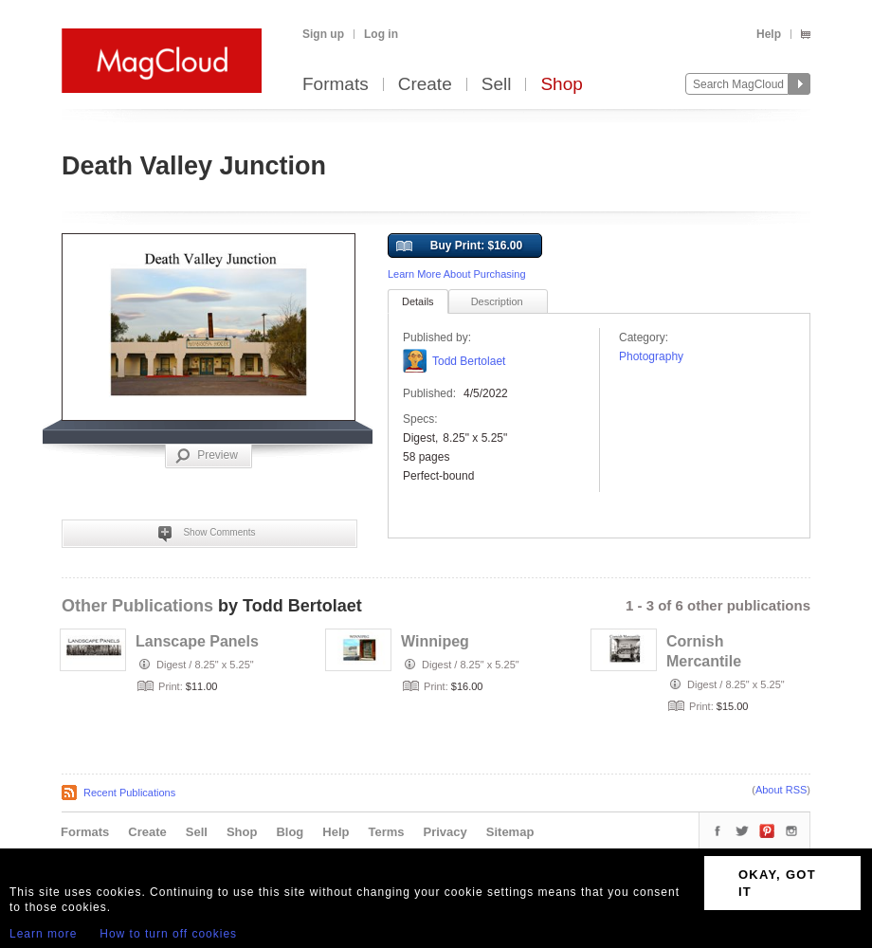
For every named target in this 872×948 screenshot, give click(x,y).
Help (768, 34)
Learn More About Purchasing (457, 274)
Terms (386, 832)
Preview (206, 456)
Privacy (445, 832)
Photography (651, 356)
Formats (335, 85)
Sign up (323, 34)
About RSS (781, 789)
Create (425, 85)
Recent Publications (129, 792)
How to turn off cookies (168, 933)
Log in (381, 34)
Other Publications (137, 605)
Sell (496, 85)
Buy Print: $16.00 (459, 246)
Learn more (43, 933)
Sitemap (510, 832)
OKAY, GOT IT (777, 883)
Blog (289, 832)
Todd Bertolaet (468, 361)
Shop (561, 85)
